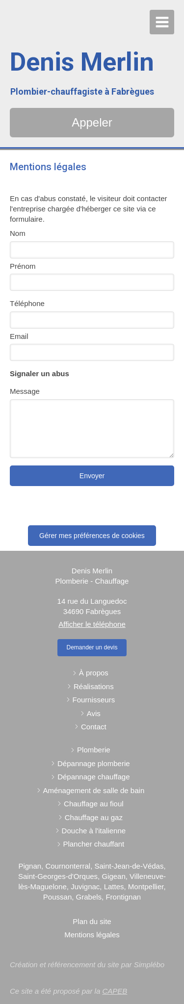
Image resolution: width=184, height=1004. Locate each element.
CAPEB (114, 991)
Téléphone (27, 303)
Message (25, 391)
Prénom (23, 266)
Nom (18, 233)
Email (19, 336)
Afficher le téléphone (92, 624)
